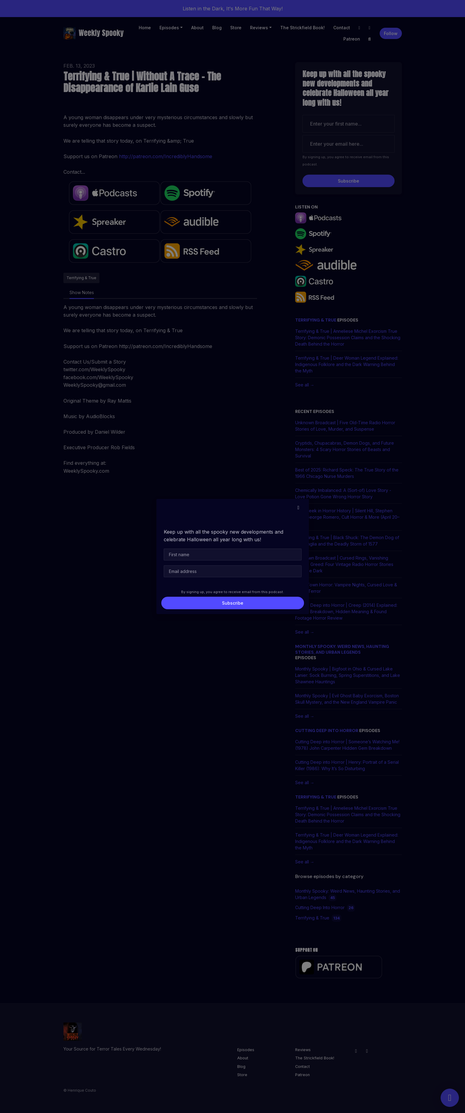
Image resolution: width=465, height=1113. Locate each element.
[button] (298, 507)
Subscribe (232, 603)
